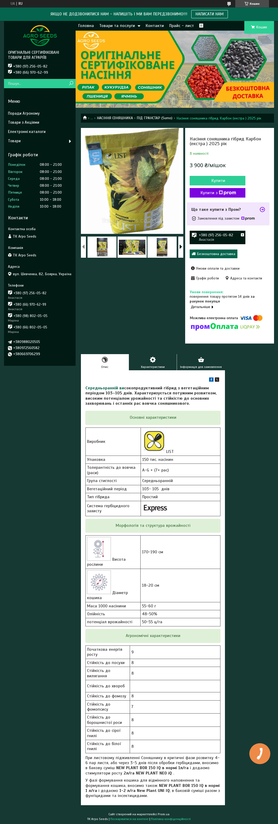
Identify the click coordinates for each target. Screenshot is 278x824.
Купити (218, 180)
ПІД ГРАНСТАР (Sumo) (154, 118)
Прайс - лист (181, 25)
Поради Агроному (24, 113)
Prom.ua (164, 814)
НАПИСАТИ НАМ (210, 14)
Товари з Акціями (23, 122)
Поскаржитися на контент (129, 819)
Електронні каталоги (27, 131)
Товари (14, 141)
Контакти (155, 25)
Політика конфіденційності (171, 819)
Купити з (218, 192)
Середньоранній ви (104, 388)
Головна (86, 25)
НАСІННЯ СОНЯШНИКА (115, 118)
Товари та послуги (117, 25)
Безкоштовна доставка (216, 254)
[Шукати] (71, 83)
